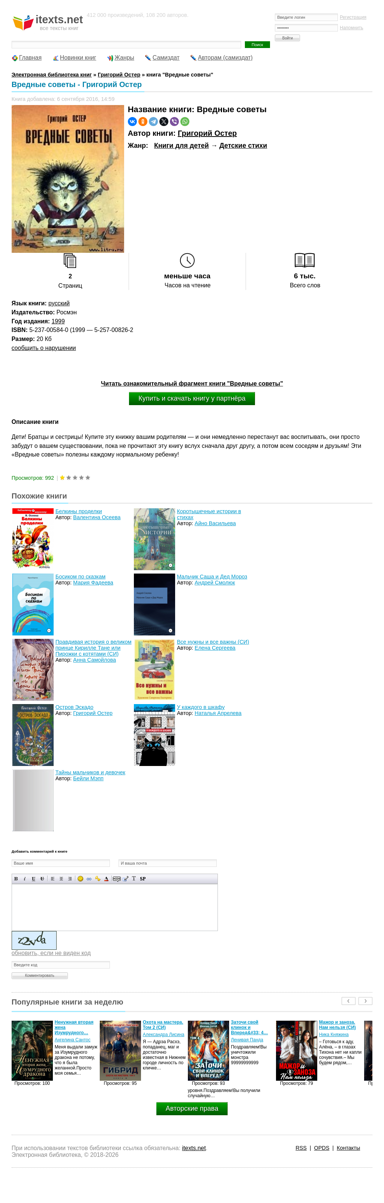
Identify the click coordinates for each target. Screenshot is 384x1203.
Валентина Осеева (96, 517)
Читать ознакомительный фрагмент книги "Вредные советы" (192, 383)
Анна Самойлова (94, 660)
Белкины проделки (79, 511)
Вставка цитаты (125, 878)
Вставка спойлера (142, 878)
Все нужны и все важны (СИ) (213, 642)
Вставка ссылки (89, 878)
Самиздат (166, 57)
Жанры (124, 57)
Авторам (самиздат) (225, 57)
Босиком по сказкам (81, 577)
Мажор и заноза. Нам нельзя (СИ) (337, 1025)
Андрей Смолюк (215, 583)
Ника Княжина (334, 1034)
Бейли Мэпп (88, 778)
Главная (30, 57)
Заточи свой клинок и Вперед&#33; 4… (249, 1027)
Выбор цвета (106, 878)
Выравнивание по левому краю (52, 878)
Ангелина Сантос (73, 1039)
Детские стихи (243, 145)
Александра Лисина (163, 1034)
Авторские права (192, 1108)
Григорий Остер (207, 133)
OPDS (322, 1148)
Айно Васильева (215, 523)
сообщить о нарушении (44, 348)
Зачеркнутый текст (42, 878)
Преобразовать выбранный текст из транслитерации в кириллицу (134, 878)
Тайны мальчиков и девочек (90, 772)
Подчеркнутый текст (33, 878)
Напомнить (351, 27)
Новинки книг (78, 57)
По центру (61, 878)
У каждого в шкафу (201, 707)
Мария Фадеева (93, 583)
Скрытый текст (116, 878)
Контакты (348, 1148)
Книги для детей (181, 145)
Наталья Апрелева (218, 713)
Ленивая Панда (247, 1039)
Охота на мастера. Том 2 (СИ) (163, 1025)
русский (59, 303)
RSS (301, 1148)
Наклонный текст (25, 878)
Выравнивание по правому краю (70, 878)
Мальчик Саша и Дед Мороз (212, 577)
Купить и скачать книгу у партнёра (192, 398)
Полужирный (16, 878)
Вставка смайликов (80, 878)
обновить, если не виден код (51, 953)
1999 (57, 321)
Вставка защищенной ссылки (97, 878)
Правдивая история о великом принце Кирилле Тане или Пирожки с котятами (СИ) (94, 648)
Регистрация (353, 17)
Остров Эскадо (74, 707)
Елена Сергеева (215, 648)
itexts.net (194, 1148)
